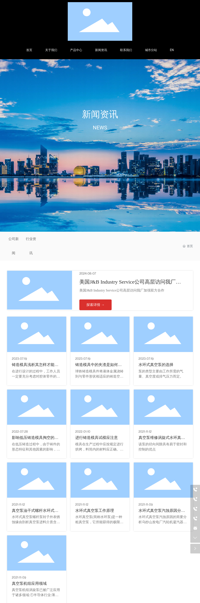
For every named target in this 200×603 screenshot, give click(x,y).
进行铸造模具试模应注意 (96, 437)
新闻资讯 (100, 114)
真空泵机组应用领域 (29, 583)
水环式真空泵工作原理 (94, 510)
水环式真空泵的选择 (155, 365)
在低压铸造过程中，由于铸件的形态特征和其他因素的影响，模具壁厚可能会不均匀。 (36, 449)
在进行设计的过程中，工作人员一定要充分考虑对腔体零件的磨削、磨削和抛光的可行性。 (36, 376)
